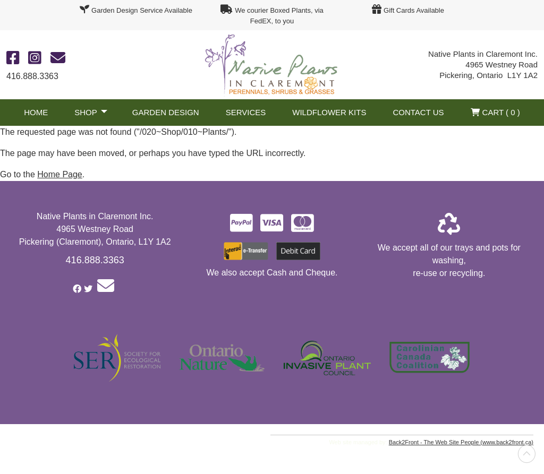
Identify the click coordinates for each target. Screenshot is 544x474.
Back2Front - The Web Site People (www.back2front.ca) (461, 442)
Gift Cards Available (414, 10)
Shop (85, 112)
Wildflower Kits (329, 112)
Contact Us (418, 112)
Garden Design (165, 112)
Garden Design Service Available (141, 10)
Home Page (59, 174)
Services (246, 112)
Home (36, 112)
